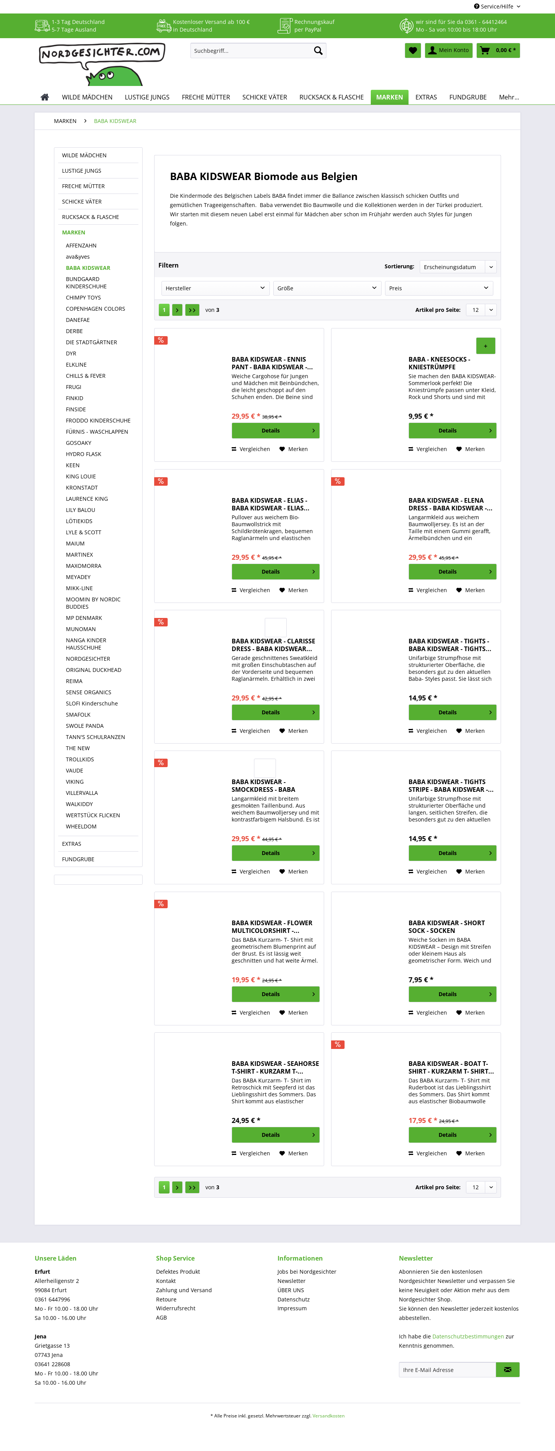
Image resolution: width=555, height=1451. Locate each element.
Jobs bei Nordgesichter (307, 1271)
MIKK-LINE (79, 588)
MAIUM (75, 543)
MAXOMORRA (83, 565)
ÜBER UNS (291, 1290)
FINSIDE (76, 409)
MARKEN (73, 232)
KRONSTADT (82, 487)
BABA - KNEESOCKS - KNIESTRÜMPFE (439, 363)
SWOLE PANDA (85, 725)
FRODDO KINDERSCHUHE (98, 420)
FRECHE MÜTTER (83, 186)
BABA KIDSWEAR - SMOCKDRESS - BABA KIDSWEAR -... (263, 785)
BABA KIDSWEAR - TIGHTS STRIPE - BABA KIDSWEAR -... (451, 785)
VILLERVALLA (82, 792)
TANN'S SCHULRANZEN (95, 737)
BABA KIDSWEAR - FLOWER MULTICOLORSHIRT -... (272, 926)
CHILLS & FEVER (86, 375)
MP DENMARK (84, 617)
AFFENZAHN (81, 245)
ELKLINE (76, 364)
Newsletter (292, 1280)
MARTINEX (79, 554)
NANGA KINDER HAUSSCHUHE (86, 643)
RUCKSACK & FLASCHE (90, 217)
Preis (395, 288)
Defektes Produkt (178, 1271)
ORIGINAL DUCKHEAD (93, 669)
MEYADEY (78, 577)
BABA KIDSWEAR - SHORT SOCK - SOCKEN (447, 926)
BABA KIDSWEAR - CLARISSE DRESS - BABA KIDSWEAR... (273, 645)
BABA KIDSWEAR (88, 267)
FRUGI (73, 387)
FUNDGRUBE (78, 859)
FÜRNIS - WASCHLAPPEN (97, 431)
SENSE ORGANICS (88, 692)
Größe (285, 288)
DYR (71, 353)
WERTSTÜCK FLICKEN (93, 815)
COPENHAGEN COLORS (95, 308)
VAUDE (74, 770)
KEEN (73, 465)
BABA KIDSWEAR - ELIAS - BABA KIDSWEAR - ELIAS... (270, 504)
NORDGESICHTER (88, 658)
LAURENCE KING (87, 498)
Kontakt (166, 1280)
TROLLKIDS (80, 759)
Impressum (292, 1308)
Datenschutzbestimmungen (468, 1336)
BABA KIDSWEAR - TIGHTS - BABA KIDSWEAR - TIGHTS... (450, 645)
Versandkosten (329, 1415)
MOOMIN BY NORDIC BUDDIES (93, 603)
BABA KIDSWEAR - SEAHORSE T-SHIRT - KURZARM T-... (275, 1067)
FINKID (74, 398)
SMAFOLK (78, 714)
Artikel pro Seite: (438, 309)
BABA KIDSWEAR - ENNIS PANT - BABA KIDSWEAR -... (272, 363)
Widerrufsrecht (175, 1308)
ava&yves (78, 256)
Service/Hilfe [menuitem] (494, 6)
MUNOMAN (81, 629)
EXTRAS (71, 843)
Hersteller (178, 288)
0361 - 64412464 (486, 21)
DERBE (74, 331)
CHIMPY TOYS (83, 297)
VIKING (75, 781)
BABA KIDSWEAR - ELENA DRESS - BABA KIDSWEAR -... (451, 504)
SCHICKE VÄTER (82, 201)
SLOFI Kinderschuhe (92, 703)
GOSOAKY (78, 442)
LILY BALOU (80, 509)
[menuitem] (258, 54)
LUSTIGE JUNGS (81, 170)
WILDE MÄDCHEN (84, 155)
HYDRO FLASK (83, 454)
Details (288, 429)
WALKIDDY (79, 804)
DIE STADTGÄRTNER (91, 342)
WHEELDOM (81, 826)
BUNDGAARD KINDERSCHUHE (86, 282)
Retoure (166, 1299)
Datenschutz (294, 1299)
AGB (161, 1317)
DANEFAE (78, 319)
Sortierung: (399, 266)
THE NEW (78, 748)
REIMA (74, 681)
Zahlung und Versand (184, 1290)
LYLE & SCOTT (83, 532)
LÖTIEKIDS (79, 521)
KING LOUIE (81, 476)
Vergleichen (251, 449)
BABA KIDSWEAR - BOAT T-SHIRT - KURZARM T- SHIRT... (451, 1067)
